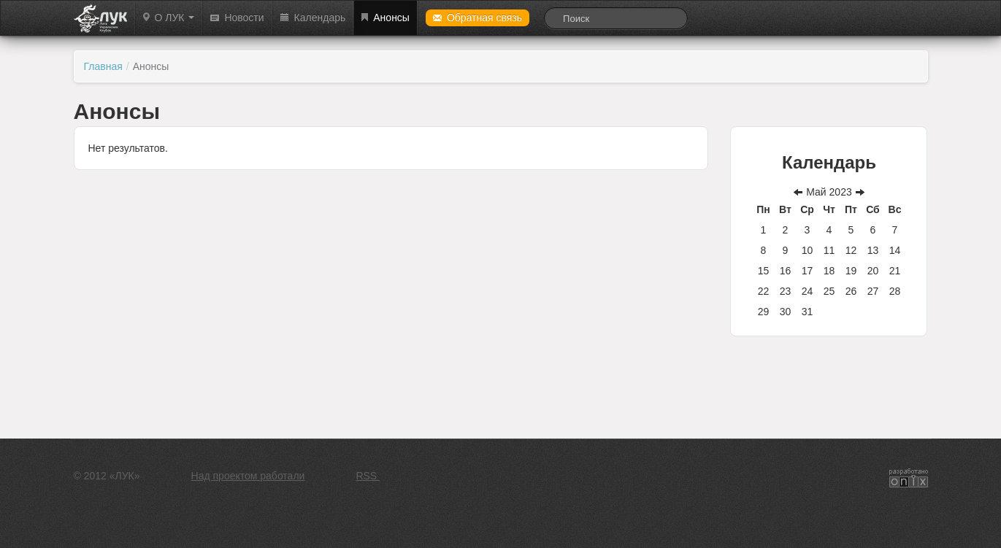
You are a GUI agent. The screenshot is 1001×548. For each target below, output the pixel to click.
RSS (368, 476)
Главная (103, 66)
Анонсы (385, 17)
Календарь (313, 17)
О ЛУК (169, 17)
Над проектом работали (248, 476)
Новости (237, 17)
